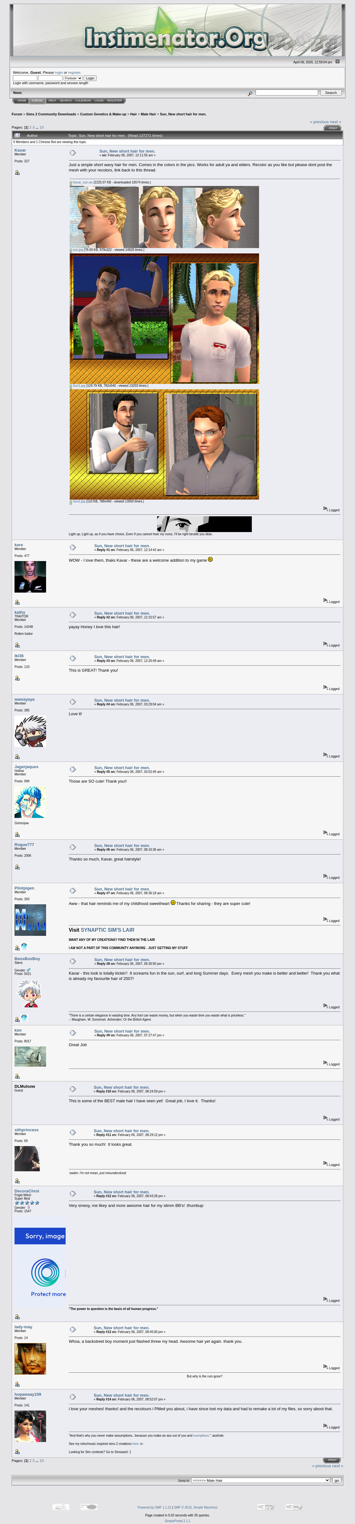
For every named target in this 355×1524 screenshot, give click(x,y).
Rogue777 (24, 844)
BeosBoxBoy (27, 958)
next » (335, 121)
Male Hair (148, 114)
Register (114, 100)
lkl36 (19, 655)
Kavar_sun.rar (81, 182)
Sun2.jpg (77, 501)
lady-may (23, 1326)
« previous (319, 121)
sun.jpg (76, 250)
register (74, 72)
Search (66, 100)
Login (99, 100)
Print (333, 128)
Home (22, 100)
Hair (133, 114)
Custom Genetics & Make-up (103, 114)
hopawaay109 (28, 1394)
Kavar (20, 150)
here (136, 1444)
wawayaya (25, 699)
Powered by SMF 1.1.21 (154, 1507)
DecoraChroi (27, 1191)
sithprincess (27, 1129)
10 (41, 127)
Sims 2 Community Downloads (51, 114)
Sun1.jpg (77, 385)
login (59, 72)
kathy (20, 612)
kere (19, 544)
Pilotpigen (24, 888)
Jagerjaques (26, 766)
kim (18, 1030)
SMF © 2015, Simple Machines (195, 1507)
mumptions (201, 1435)
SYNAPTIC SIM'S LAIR (107, 930)
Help (52, 100)
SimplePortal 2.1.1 (178, 1521)
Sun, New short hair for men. (183, 114)
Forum (37, 100)
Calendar (83, 100)
